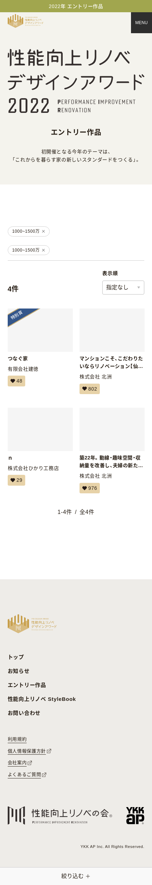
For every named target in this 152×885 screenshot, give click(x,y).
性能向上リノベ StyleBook (42, 699)
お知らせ (19, 671)
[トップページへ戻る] (25, 21)
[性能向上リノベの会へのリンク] (60, 815)
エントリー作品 (27, 685)
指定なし (117, 287)
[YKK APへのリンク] (135, 816)
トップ (16, 657)
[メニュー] (141, 22)
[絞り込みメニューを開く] (76, 876)
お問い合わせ (24, 713)
